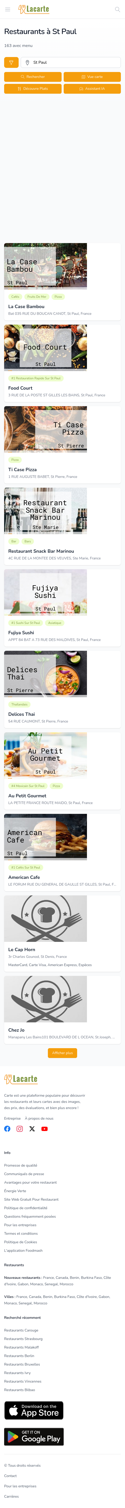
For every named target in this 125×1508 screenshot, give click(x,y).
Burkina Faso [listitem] (91, 1277)
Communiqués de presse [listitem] (24, 1174)
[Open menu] (8, 9)
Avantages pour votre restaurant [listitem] (30, 1182)
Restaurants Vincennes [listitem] (22, 1381)
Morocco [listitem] (66, 1284)
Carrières (11, 1496)
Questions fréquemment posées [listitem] (30, 1216)
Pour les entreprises (20, 1486)
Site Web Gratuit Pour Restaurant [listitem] (31, 1199)
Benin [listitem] (74, 1277)
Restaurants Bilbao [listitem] (19, 1389)
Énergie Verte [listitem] (15, 1191)
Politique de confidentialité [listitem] (25, 1208)
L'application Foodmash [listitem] (23, 1250)
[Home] (34, 9)
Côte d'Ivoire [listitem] (87, 1296)
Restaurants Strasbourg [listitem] (23, 1338)
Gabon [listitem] (23, 1284)
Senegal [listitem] (51, 1284)
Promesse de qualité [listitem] (20, 1165)
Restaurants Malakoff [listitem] (21, 1347)
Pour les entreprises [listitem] (20, 1225)
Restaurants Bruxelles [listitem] (22, 1364)
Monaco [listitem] (36, 1284)
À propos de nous (39, 1118)
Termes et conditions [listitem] (21, 1233)
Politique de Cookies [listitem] (20, 1242)
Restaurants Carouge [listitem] (21, 1330)
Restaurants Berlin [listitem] (19, 1355)
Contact (10, 1475)
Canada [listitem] (62, 1277)
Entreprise (12, 1118)
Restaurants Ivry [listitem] (17, 1372)
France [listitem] (48, 1277)
